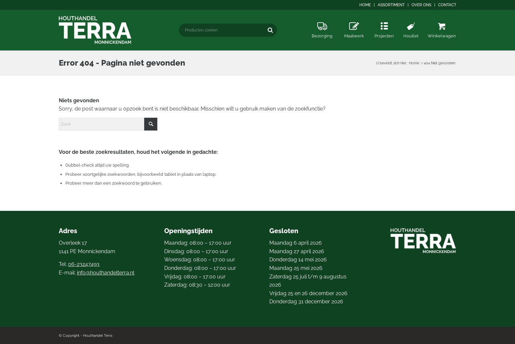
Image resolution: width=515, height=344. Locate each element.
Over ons (421, 5)
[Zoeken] (270, 30)
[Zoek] (108, 124)
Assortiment (391, 5)
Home (365, 5)
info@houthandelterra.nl (105, 273)
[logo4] (95, 30)
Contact (447, 5)
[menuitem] (365, 5)
